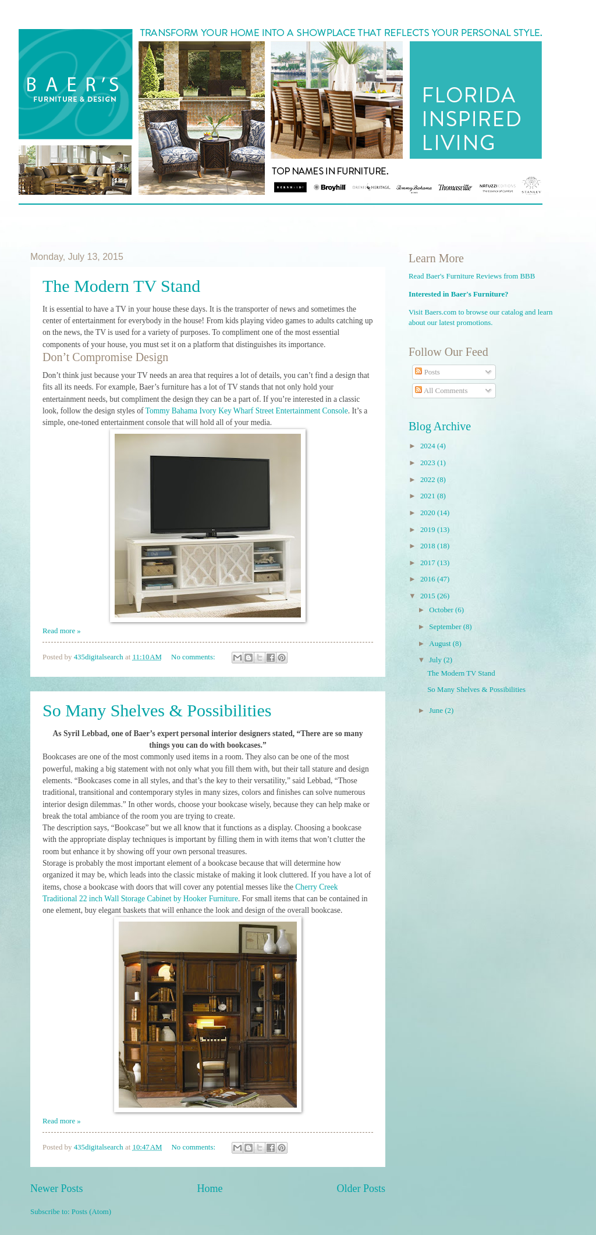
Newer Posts (56, 1188)
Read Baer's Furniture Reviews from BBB (472, 276)
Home (209, 1188)
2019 (428, 530)
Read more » (61, 631)
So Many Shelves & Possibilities (156, 710)
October (442, 610)
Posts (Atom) (91, 1212)
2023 (428, 463)
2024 (428, 446)
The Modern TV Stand (121, 285)
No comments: (194, 657)
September (446, 627)
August (440, 644)
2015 (428, 596)
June (437, 710)
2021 (428, 496)
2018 (428, 546)
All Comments (441, 391)
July (436, 660)
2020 (428, 513)
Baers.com (441, 312)
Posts (427, 372)
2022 (428, 480)
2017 (428, 563)
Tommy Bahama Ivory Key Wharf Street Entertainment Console (247, 410)
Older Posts (360, 1188)
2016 (428, 579)
